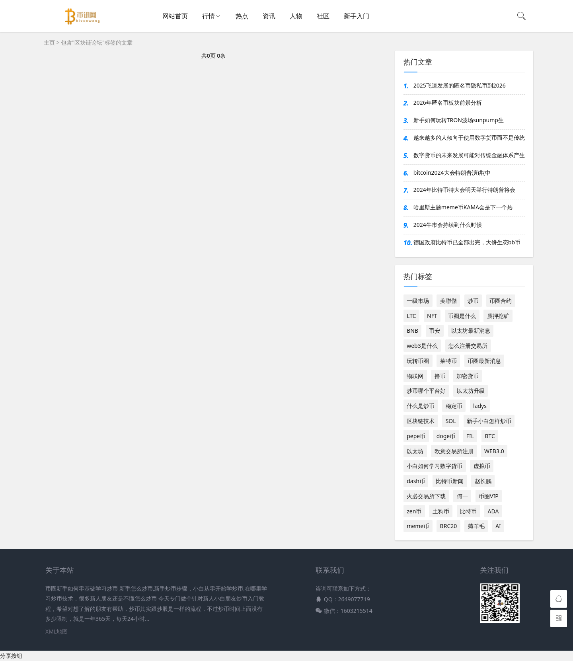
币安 (434, 330)
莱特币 (448, 361)
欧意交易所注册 (454, 451)
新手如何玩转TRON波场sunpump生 (458, 120)
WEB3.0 (494, 451)
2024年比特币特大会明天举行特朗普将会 (464, 189)
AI (498, 526)
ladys (480, 405)
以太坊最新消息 (470, 330)
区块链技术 (421, 421)
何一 (462, 496)
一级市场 (418, 300)
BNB (412, 330)
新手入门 (356, 16)
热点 (242, 16)
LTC (411, 316)
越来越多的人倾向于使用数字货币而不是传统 (469, 137)
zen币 (414, 511)
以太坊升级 (471, 390)
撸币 (440, 376)
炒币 (473, 300)
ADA (493, 511)
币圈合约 (500, 300)
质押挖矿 (498, 316)
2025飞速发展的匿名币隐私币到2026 (459, 85)
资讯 (269, 16)
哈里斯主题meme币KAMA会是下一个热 (463, 207)
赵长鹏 (483, 481)
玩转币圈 (418, 361)
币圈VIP (489, 496)
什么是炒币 (421, 405)
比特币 (468, 511)
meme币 (418, 526)
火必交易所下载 (426, 496)
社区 (323, 16)
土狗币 (441, 511)
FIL (470, 436)
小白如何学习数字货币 (434, 466)
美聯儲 (448, 300)
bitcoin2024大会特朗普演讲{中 (452, 172)
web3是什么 (422, 345)
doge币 (446, 436)
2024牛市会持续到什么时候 (447, 224)
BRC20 (448, 526)
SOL (451, 421)
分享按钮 (11, 655)
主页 (49, 42)
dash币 (416, 481)
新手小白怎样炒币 (489, 421)
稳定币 (454, 405)
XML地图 (56, 631)
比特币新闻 (450, 481)
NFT (432, 316)
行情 (208, 16)
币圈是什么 (462, 316)
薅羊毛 (476, 526)
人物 (296, 16)
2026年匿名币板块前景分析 (447, 102)
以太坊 (415, 451)
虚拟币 (482, 466)
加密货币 (467, 376)
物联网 (415, 376)
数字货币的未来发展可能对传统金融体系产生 (469, 155)
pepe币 (416, 436)
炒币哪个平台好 (426, 390)
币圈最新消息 (484, 361)
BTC (490, 436)
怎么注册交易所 (467, 345)
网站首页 (175, 16)
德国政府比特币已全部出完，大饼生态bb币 (466, 242)
